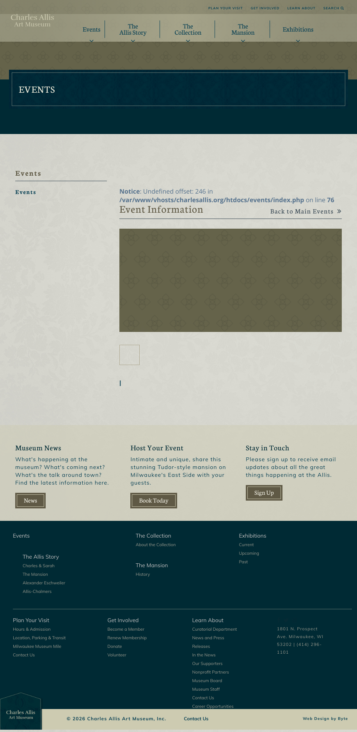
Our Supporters (207, 666)
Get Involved (264, 8)
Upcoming (249, 555)
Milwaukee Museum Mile (37, 648)
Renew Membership (127, 640)
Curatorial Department (214, 631)
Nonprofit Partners (210, 674)
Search (333, 8)
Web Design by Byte (325, 721)
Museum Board (207, 683)
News (30, 503)
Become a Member (125, 631)
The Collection (153, 538)
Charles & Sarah (39, 568)
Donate (114, 648)
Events (92, 29)
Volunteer (116, 657)
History (143, 576)
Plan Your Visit (225, 8)
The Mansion (35, 576)
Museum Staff (206, 691)
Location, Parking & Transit (39, 640)
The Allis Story (41, 559)
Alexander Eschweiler (44, 585)
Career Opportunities (213, 708)
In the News (204, 657)
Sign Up (264, 495)
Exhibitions (297, 29)
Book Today (153, 503)
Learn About (301, 8)
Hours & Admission (32, 631)
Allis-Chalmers (37, 593)
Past (243, 564)
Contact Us (24, 657)
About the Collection (156, 547)
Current (246, 547)
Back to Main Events (303, 214)
